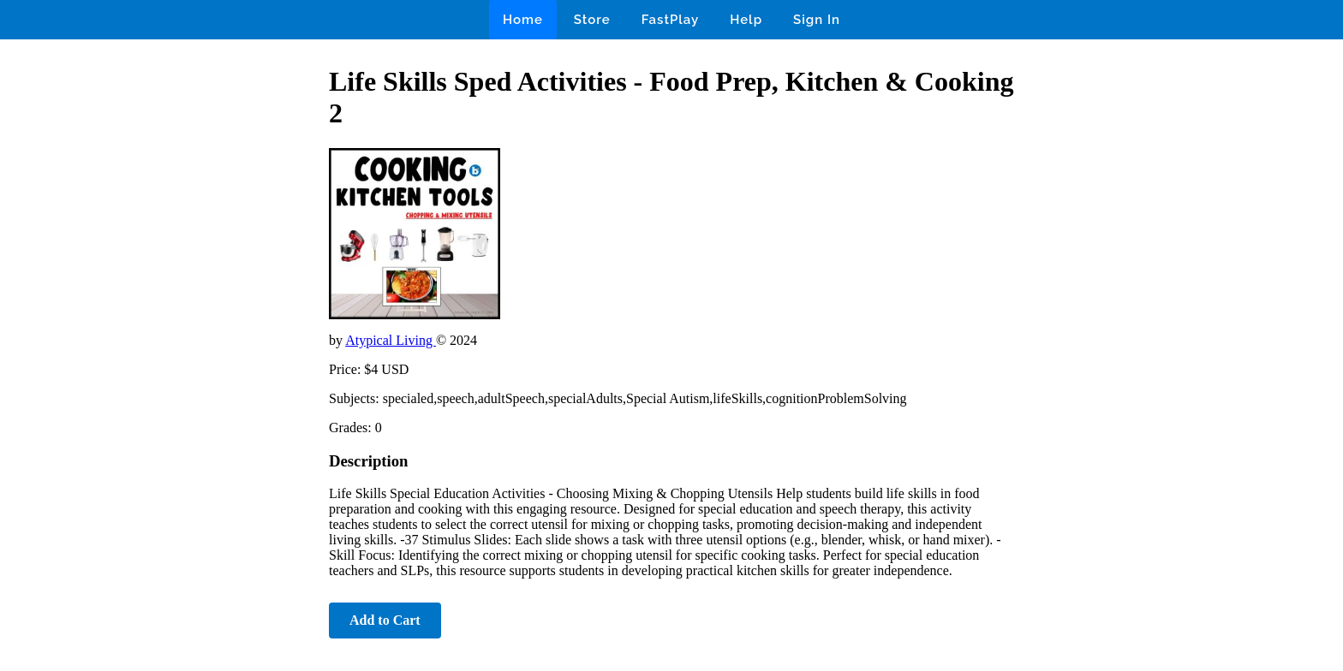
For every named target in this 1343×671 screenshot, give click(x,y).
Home (523, 19)
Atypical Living (390, 340)
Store (592, 19)
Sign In (816, 19)
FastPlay (671, 19)
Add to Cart (385, 620)
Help (746, 19)
